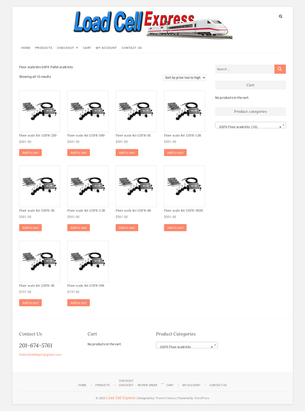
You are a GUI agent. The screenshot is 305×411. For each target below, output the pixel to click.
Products (44, 48)
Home (26, 48)
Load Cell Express (120, 398)
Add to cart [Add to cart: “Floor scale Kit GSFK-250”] (30, 152)
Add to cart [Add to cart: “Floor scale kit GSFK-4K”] (127, 228)
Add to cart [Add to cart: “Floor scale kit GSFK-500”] (78, 152)
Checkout (65, 48)
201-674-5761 (35, 345)
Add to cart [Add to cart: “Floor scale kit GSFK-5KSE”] (175, 228)
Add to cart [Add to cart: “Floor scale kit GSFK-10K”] (78, 303)
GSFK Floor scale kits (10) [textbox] (249, 127)
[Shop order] (184, 77)
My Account (106, 48)
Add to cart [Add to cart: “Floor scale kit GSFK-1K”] (127, 152)
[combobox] (250, 125)
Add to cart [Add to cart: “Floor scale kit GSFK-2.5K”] (78, 228)
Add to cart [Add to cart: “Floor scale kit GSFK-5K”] (30, 303)
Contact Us (132, 48)
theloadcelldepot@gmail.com (40, 354)
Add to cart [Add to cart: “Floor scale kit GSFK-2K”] (30, 228)
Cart (87, 48)
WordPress (202, 398)
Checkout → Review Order (138, 385)
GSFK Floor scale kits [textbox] (185, 347)
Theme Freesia (165, 398)
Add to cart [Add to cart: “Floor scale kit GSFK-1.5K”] (175, 152)
